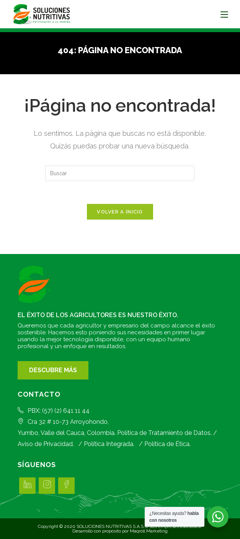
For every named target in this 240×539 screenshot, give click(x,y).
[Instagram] (47, 485)
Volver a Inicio (120, 212)
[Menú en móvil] (224, 14)
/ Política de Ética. (163, 444)
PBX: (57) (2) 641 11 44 (54, 410)
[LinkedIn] (27, 485)
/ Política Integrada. (104, 444)
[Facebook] (66, 485)
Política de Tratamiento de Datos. (164, 432)
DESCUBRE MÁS (53, 370)
